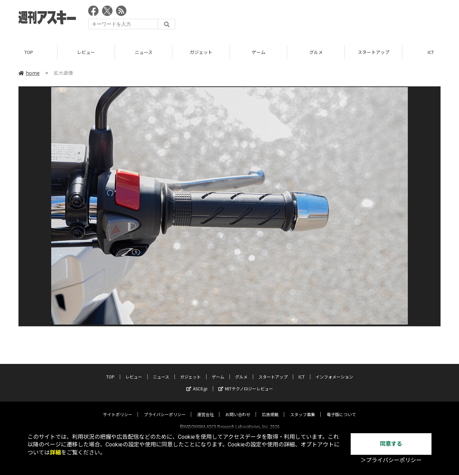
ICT (301, 370)
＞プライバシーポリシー (391, 460)
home (29, 72)
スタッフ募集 (302, 408)
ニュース (144, 52)
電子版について (341, 408)
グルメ (316, 52)
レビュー (86, 52)
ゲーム (258, 52)
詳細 (55, 452)
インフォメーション (334, 370)
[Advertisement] (314, 19)
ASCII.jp (197, 382)
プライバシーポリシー (165, 408)
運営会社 (205, 408)
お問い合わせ (237, 408)
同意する (391, 444)
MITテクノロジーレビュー (245, 382)
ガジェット (201, 52)
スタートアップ (373, 52)
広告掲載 (270, 408)
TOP (28, 52)
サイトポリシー (117, 408)
